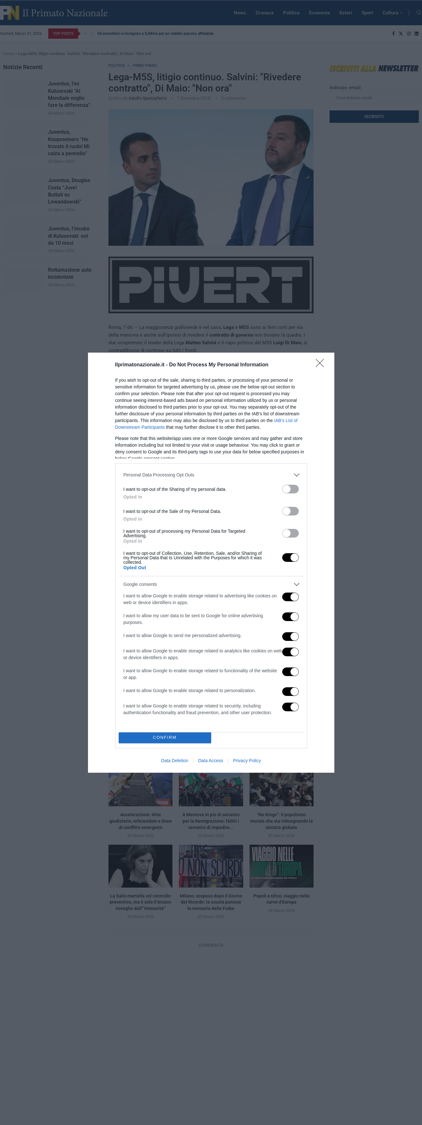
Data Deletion (174, 760)
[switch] (290, 489)
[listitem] (211, 475)
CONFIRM (165, 737)
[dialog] (211, 563)
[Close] (322, 365)
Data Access (210, 760)
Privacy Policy (247, 760)
